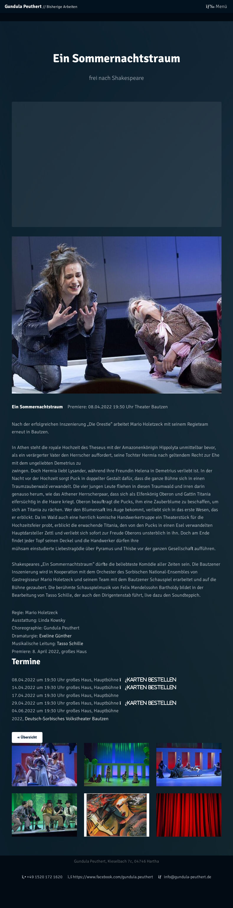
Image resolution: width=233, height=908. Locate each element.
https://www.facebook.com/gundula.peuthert (110, 876)
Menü (216, 6)
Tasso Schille (69, 644)
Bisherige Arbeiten (62, 6)
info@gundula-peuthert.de (184, 876)
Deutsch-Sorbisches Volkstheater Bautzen (67, 719)
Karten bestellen (151, 679)
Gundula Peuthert (23, 6)
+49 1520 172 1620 (42, 876)
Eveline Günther (55, 636)
